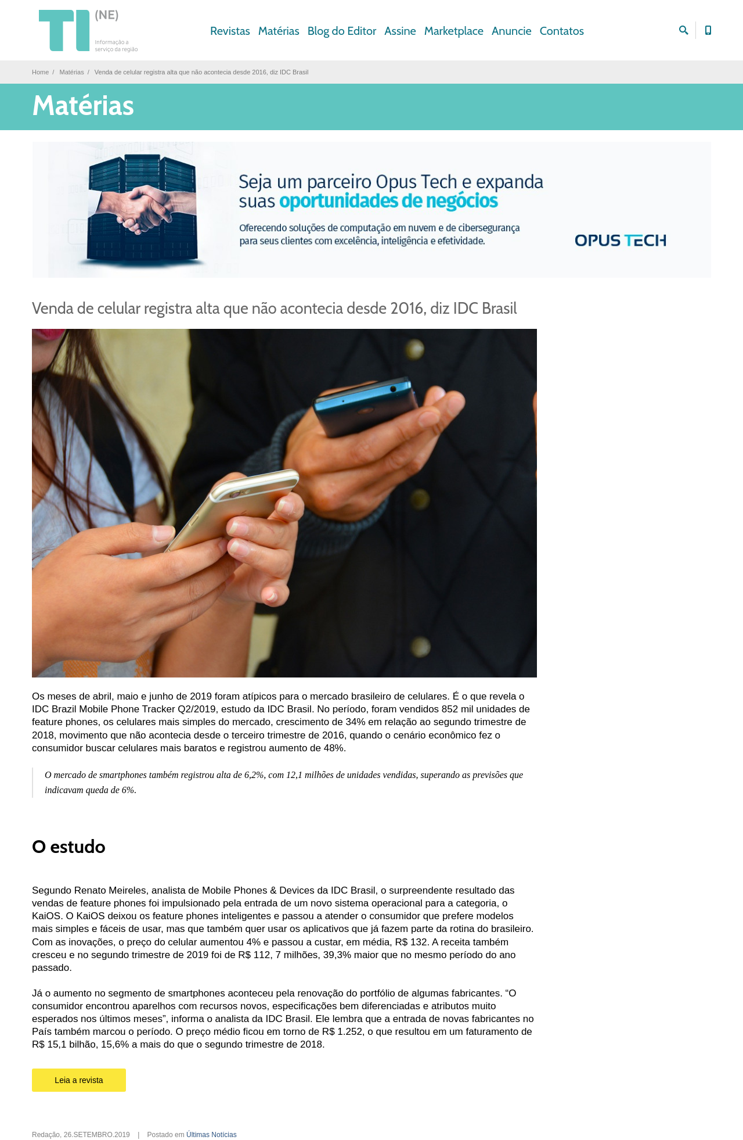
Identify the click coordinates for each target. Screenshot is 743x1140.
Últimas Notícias (211, 1135)
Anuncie (512, 31)
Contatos (562, 31)
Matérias (279, 31)
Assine (400, 31)
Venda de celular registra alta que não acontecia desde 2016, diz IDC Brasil (274, 308)
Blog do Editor (342, 31)
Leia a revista (79, 1080)
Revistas (230, 31)
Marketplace (454, 31)
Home (40, 72)
